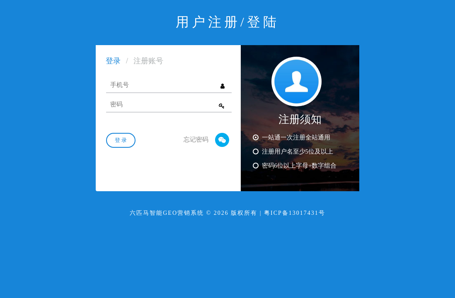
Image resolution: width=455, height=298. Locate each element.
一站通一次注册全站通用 (291, 137)
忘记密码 (196, 139)
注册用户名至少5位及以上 (293, 151)
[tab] (113, 62)
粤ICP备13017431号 (294, 213)
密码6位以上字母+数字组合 (295, 165)
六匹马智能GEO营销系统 (167, 213)
